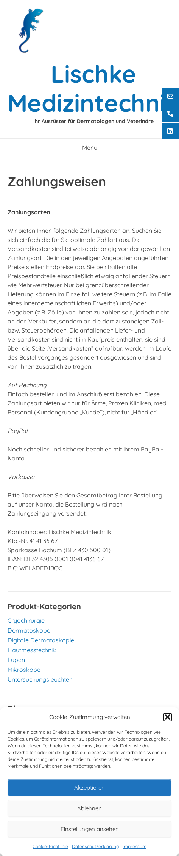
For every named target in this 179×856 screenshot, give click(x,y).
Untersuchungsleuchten (40, 679)
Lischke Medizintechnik (93, 88)
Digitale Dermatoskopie (41, 640)
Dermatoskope (29, 630)
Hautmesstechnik (32, 650)
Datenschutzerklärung (95, 846)
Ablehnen (89, 808)
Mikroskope (24, 669)
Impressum (134, 846)
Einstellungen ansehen (90, 829)
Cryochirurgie (26, 620)
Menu (89, 147)
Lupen (16, 660)
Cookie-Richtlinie (50, 846)
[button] (167, 717)
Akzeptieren (89, 787)
